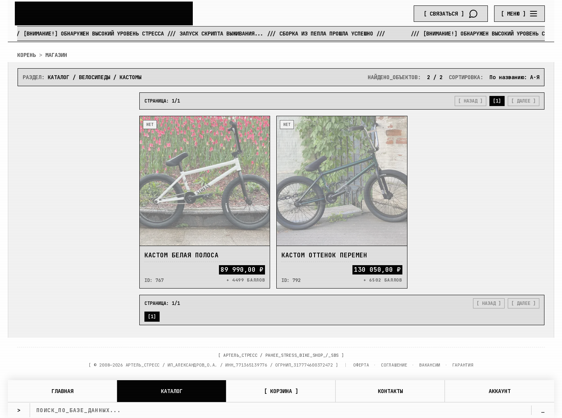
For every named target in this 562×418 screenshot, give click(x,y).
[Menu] (519, 13)
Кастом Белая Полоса (181, 256)
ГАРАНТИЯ (462, 365)
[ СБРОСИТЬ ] (73, 247)
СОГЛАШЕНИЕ (394, 365)
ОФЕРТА (361, 365)
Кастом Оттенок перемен (324, 256)
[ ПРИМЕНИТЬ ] (74, 230)
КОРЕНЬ (26, 54)
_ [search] (543, 410)
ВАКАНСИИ (429, 365)
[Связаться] (451, 13)
